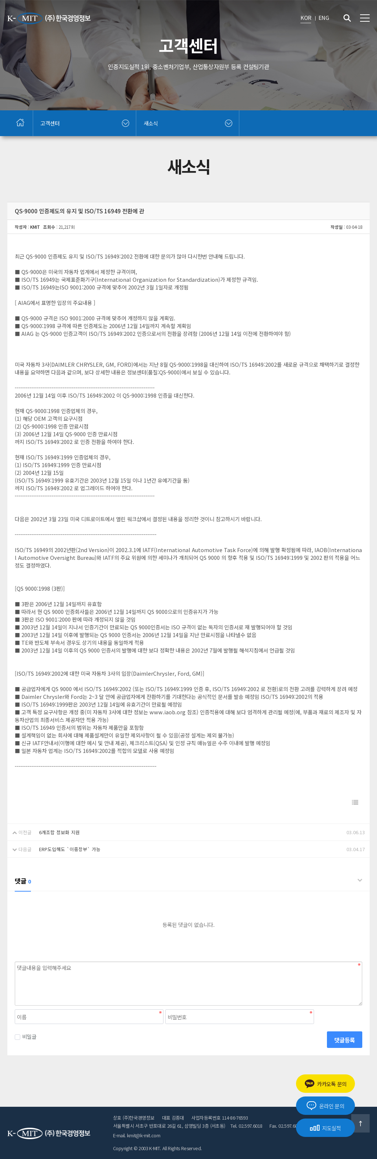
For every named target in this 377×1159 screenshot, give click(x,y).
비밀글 (25, 1036)
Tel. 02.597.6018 (246, 1125)
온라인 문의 (325, 1105)
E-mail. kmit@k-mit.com (136, 1135)
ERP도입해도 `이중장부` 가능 (70, 849)
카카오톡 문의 (325, 1083)
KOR (305, 17)
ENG (323, 17)
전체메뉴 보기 (365, 18)
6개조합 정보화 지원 (59, 832)
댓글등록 (344, 1040)
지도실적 (325, 1128)
